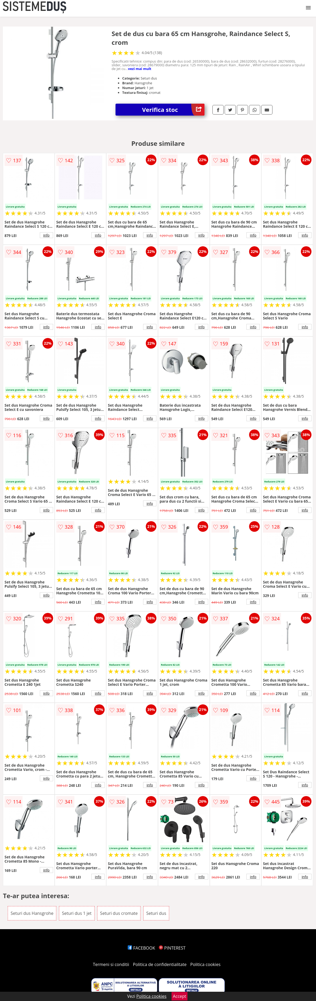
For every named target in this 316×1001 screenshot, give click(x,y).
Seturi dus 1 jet (76, 913)
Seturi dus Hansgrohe (32, 913)
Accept (179, 996)
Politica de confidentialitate (160, 964)
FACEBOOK (141, 948)
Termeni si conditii (111, 964)
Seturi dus (156, 913)
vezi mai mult (139, 68)
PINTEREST (172, 948)
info (46, 235)
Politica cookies (205, 964)
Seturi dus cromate (119, 913)
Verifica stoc (173, 110)
